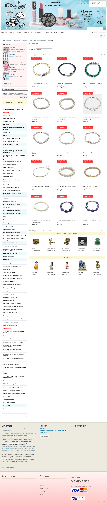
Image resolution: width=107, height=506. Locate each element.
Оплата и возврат (28, 32)
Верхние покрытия (8, 176)
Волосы (6, 260)
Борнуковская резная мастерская (12, 275)
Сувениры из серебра (9, 294)
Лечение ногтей (7, 198)
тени (8, 439)
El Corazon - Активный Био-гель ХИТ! (13, 170)
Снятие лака (6, 207)
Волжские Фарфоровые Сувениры (12, 278)
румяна (16, 439)
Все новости (7, 83)
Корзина (94, 2)
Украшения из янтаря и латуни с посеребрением (12, 346)
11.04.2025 (12, 74)
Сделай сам (6, 396)
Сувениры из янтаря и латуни (11, 297)
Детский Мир (7, 405)
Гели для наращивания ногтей (11, 190)
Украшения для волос (9, 402)
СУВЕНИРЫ (6, 269)
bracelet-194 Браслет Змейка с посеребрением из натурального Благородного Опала (40, 85)
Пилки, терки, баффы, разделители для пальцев (14, 156)
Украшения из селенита (9, 336)
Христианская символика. (10, 325)
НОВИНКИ (6, 112)
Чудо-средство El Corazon (10, 246)
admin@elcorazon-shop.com (19, 461)
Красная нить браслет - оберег (11, 390)
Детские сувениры (8, 408)
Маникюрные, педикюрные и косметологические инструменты (12, 160)
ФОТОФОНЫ (6, 132)
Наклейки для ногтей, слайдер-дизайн (13, 128)
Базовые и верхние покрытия (11, 187)
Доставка (19, 32)
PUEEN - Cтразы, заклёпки (10, 141)
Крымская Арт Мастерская (10, 309)
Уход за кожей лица (8, 256)
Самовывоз (12, 32)
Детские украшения (8, 415)
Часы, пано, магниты (9, 272)
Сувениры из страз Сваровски (11, 322)
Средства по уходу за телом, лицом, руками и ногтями (13, 250)
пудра (11, 439)
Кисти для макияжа (8, 167)
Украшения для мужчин (9, 380)
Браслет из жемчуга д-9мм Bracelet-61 (92, 152)
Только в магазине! (8, 399)
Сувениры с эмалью (8, 121)
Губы (4, 220)
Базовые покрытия (8, 173)
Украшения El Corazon (9, 339)
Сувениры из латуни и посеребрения (13, 316)
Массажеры (6, 115)
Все (50, 54)
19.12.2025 (12, 54)
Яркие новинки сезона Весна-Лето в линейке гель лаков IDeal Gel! (17, 64)
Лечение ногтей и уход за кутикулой (12, 194)
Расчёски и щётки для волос (11, 263)
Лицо (4, 216)
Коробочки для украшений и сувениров (14, 393)
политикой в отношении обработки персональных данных (14, 94)
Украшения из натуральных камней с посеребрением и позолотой (13, 363)
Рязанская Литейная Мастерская (12, 284)
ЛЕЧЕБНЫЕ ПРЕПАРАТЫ (10, 243)
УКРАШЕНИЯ (7, 328)
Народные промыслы (9, 118)
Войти (95, 32)
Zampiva (5, 106)
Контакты (45, 32)
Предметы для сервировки (10, 312)
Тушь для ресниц (8, 226)
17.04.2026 (12, 47)
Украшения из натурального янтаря (13, 342)
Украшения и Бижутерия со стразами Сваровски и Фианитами (13, 377)
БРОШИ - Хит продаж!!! (9, 384)
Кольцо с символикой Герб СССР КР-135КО (36, 250)
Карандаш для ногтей (9, 229)
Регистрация (102, 32)
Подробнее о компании (8, 467)
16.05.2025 (12, 61)
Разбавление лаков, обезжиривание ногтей (13, 180)
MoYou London (10, 448)
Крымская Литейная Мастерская (12, 303)
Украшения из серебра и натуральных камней (13, 359)
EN (104, 35)
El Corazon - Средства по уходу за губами (14, 235)
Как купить (4, 32)
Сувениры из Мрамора (9, 288)
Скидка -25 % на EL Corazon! (16, 76)
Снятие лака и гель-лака (11, 204)
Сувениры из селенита (9, 291)
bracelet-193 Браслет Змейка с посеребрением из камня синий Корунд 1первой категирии (65, 85)
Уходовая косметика (10, 253)
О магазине (38, 32)
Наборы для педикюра (9, 164)
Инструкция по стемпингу (57, 32)
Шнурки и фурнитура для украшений (13, 387)
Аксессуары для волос (9, 412)
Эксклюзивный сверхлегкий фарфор (13, 306)
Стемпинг (6, 124)
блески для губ (28, 439)
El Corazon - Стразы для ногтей (11, 138)
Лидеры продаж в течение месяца (67, 233)
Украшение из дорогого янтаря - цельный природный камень (14, 368)
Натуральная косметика (11, 232)
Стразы (5, 135)
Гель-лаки (6, 184)
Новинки (66, 257)
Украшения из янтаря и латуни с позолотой (12, 350)
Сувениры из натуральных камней (12, 319)
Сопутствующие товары (11, 210)
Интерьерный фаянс (9, 281)
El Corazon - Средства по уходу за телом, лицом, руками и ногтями (14, 239)
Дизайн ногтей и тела (10, 144)
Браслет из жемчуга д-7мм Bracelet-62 (67, 152)
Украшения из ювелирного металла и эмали (13, 372)
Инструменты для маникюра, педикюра (13, 151)
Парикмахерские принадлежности (12, 266)
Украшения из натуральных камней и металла (13, 354)
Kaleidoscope (11, 435)
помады (21, 439)
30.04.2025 (12, 67)
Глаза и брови (7, 223)
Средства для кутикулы (9, 201)
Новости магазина (8, 89)
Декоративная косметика (12, 213)
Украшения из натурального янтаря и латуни (13, 332)
